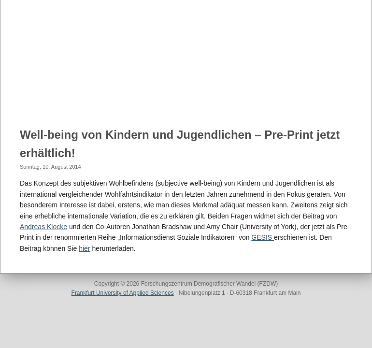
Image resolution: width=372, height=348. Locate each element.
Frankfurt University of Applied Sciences (123, 293)
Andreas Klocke (43, 227)
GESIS (262, 237)
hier (84, 248)
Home (26, 97)
